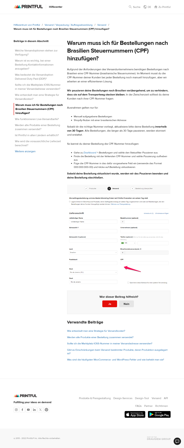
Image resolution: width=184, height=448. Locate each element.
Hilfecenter (55, 7)
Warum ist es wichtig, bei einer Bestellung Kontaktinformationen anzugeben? (34, 64)
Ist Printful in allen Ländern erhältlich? (37, 135)
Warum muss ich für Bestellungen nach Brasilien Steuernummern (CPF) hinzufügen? (39, 109)
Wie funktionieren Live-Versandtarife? (37, 119)
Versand (101, 25)
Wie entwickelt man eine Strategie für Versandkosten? (96, 331)
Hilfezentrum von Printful (27, 25)
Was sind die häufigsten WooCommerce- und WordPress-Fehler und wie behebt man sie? (115, 359)
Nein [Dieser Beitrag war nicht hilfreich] (126, 304)
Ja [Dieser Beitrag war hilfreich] (109, 304)
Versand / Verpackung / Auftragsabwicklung (69, 25)
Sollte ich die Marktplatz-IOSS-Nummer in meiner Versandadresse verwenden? (109, 343)
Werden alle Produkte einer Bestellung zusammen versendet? (100, 337)
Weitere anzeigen (25, 151)
